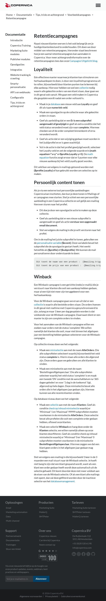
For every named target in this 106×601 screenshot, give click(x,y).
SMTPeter (44, 516)
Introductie (16, 40)
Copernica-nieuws (48, 536)
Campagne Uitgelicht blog (83, 60)
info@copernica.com (82, 547)
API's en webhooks (20, 92)
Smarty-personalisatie (18, 85)
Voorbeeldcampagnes (79, 14)
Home (9, 14)
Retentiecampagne (16, 18)
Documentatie (24, 14)
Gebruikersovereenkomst (73, 596)
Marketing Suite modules (18, 52)
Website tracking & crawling (20, 76)
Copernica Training (20, 45)
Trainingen (11, 544)
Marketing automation (16, 512)
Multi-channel (12, 520)
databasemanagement (63, 481)
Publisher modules (20, 59)
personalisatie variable (49, 242)
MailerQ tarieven (80, 516)
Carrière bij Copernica (49, 540)
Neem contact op (47, 544)
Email (8, 507)
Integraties (16, 69)
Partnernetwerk (13, 536)
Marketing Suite (46, 507)
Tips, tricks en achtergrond (50, 14)
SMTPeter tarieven (81, 512)
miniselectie (56, 350)
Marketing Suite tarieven (84, 507)
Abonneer (41, 578)
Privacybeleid (51, 596)
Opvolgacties (17, 64)
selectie (54, 405)
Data (8, 516)
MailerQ (43, 512)
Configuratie (17, 97)
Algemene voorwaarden (31, 596)
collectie (83, 87)
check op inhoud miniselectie (64, 408)
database (55, 104)
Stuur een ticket (13, 549)
